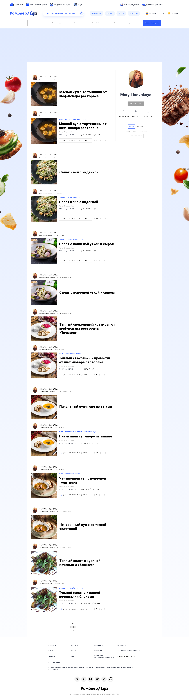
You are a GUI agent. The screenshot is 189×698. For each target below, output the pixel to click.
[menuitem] (16, 5)
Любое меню (105, 23)
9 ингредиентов (68, 489)
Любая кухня (83, 23)
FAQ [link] (73, 656)
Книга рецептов (129, 4)
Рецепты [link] (52, 645)
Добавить (152, 4)
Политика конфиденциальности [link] (104, 656)
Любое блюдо (61, 23)
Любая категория (39, 23)
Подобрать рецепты (152, 23)
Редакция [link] (98, 645)
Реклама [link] (98, 650)
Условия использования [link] (129, 650)
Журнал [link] (51, 656)
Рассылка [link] (122, 645)
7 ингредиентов (68, 369)
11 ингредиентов (68, 209)
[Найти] (81, 13)
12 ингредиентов (68, 251)
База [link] (73, 650)
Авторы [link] (74, 645)
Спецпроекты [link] (54, 662)
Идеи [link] (50, 650)
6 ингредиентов (68, 443)
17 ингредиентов (68, 135)
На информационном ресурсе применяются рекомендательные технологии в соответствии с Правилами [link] (90, 668)
